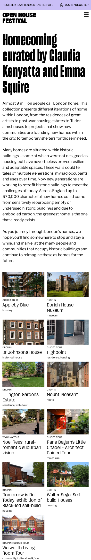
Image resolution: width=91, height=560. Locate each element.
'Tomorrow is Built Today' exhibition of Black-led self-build (22, 500)
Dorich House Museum (60, 307)
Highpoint (56, 352)
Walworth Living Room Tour (18, 550)
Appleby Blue (15, 305)
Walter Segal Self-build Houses (64, 497)
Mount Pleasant (62, 394)
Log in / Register (77, 5)
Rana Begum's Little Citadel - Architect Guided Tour (66, 447)
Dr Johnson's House (22, 352)
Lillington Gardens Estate (20, 397)
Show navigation (86, 14)
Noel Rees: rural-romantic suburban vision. (21, 447)
